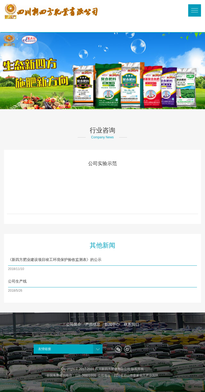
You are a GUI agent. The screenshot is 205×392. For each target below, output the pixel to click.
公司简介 (73, 324)
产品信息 (92, 324)
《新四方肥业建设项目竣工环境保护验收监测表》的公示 (54, 259)
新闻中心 (112, 324)
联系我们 (131, 324)
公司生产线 (17, 281)
